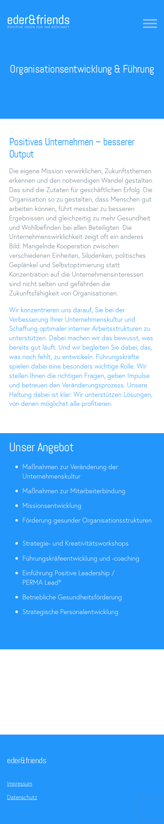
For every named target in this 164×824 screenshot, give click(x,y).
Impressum (19, 783)
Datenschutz (22, 797)
